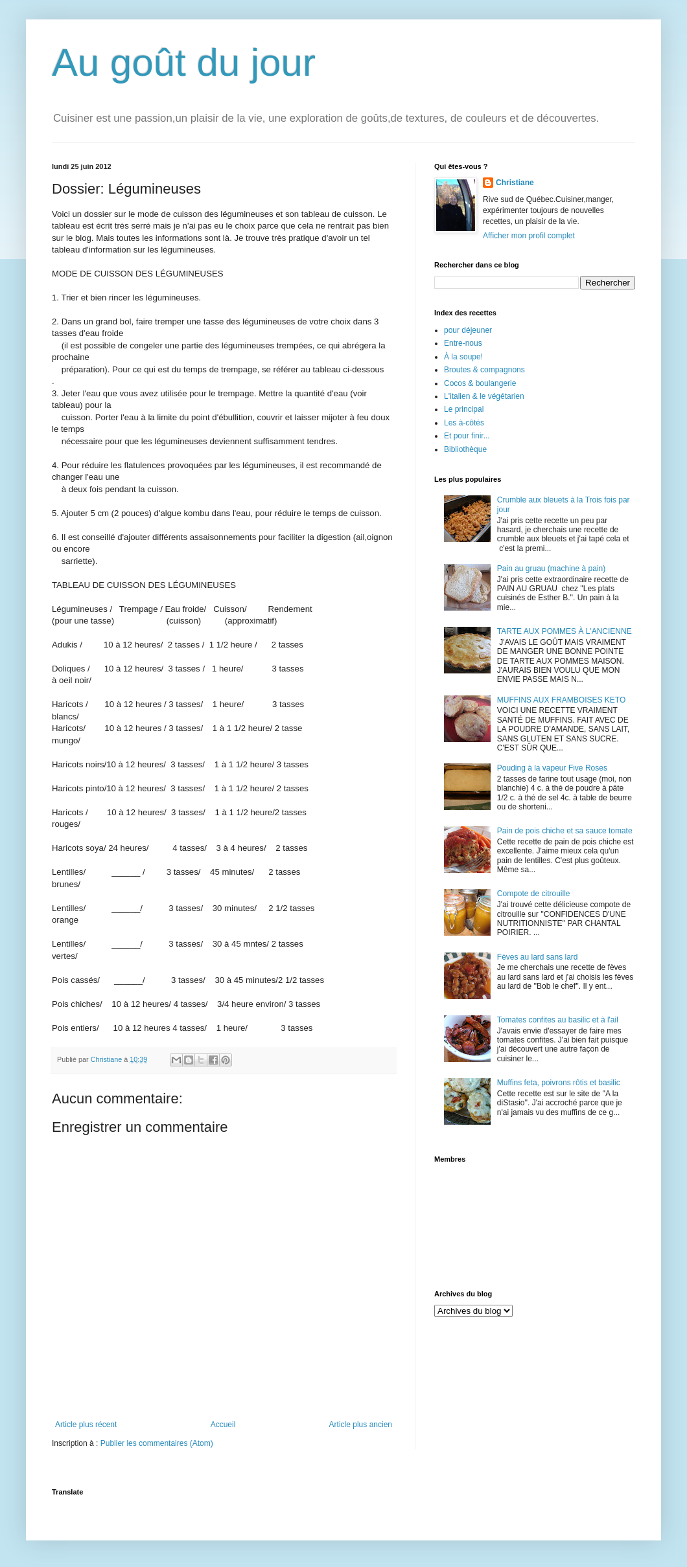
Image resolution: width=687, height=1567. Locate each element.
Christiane (515, 182)
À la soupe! (463, 356)
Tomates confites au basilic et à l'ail (557, 1019)
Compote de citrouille (533, 893)
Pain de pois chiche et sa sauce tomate (565, 830)
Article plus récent (86, 1424)
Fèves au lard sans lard (537, 957)
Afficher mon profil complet (529, 235)
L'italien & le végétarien (484, 396)
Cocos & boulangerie (480, 383)
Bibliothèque (465, 449)
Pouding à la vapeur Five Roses (552, 767)
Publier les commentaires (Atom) (156, 1443)
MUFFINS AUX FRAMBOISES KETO (561, 700)
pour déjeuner (468, 330)
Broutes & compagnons (484, 369)
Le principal (463, 409)
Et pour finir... (467, 435)
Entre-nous (463, 343)
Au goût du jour (184, 62)
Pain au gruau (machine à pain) (551, 568)
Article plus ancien (360, 1424)
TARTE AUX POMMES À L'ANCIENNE (564, 631)
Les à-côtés (464, 422)
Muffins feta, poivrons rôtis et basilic (558, 1082)
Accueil (223, 1424)
